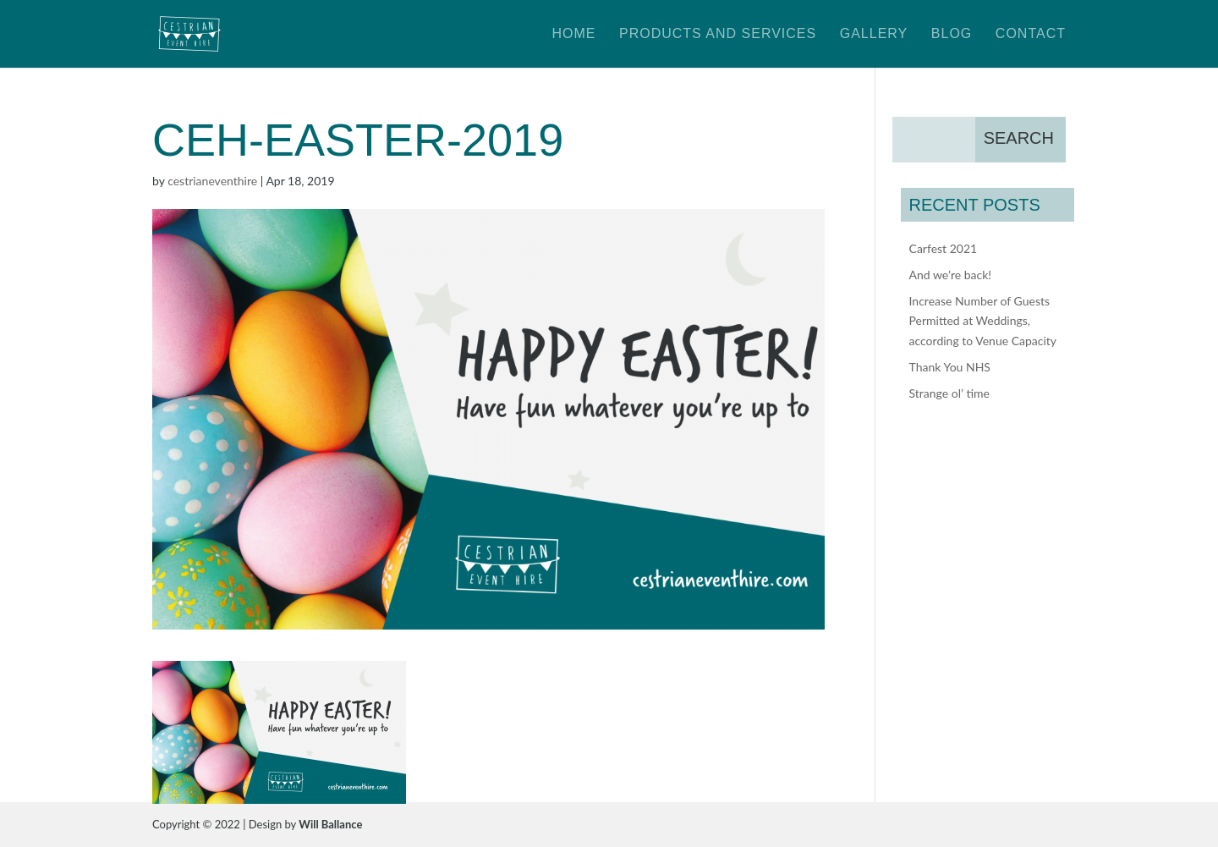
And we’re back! (950, 274)
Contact (1031, 34)
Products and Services (717, 34)
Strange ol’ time (949, 393)
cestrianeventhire (212, 180)
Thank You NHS (949, 367)
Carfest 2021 (943, 248)
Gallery (874, 34)
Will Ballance (330, 824)
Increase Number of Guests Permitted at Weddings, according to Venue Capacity (983, 321)
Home (573, 34)
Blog (951, 34)
